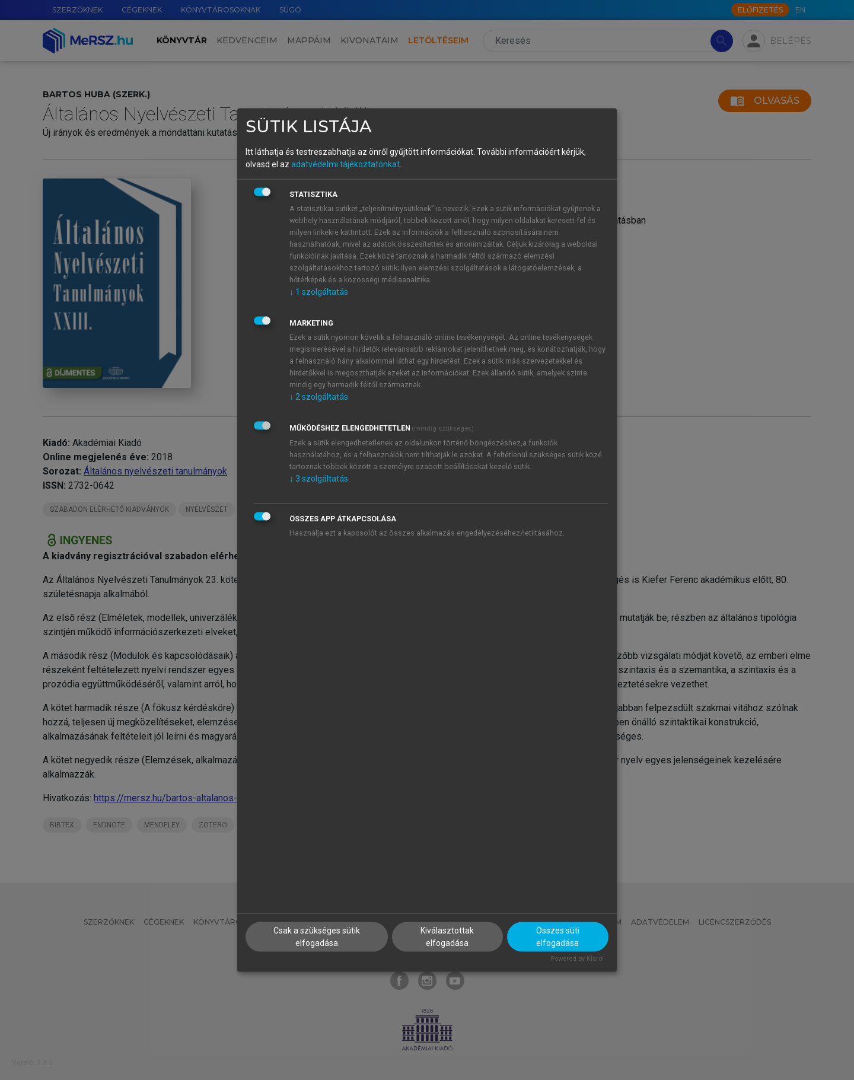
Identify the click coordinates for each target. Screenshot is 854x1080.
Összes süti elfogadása (557, 936)
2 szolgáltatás (318, 397)
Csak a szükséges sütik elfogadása (316, 936)
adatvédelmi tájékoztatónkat (345, 164)
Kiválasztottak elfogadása (447, 936)
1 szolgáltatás (318, 292)
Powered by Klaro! (577, 958)
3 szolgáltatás (318, 478)
